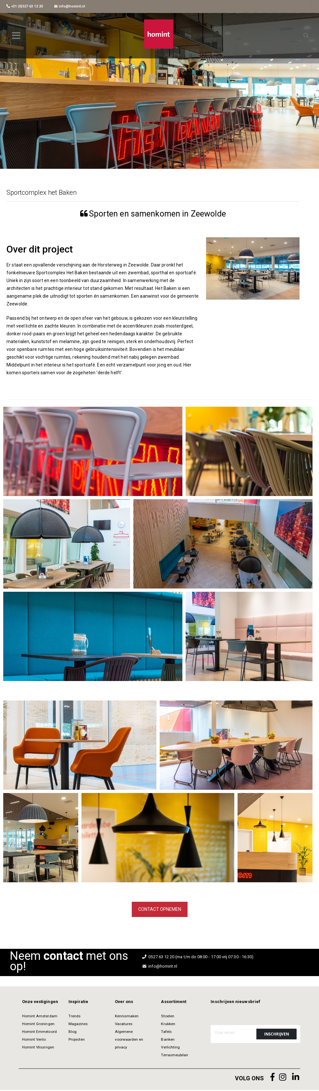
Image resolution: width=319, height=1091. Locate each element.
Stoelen (167, 1017)
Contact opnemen (159, 909)
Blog (72, 1032)
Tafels (166, 1032)
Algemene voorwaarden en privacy (129, 1040)
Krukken (168, 1025)
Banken (167, 1040)
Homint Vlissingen (38, 1048)
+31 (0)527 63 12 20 (24, 6)
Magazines (78, 1025)
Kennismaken (127, 1017)
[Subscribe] (276, 1035)
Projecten (76, 1040)
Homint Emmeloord (39, 1032)
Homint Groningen (38, 1025)
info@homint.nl (69, 6)
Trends (74, 1017)
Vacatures (124, 1025)
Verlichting (170, 1048)
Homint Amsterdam (39, 1017)
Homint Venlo (34, 1040)
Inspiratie (78, 1002)
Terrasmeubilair (174, 1056)
